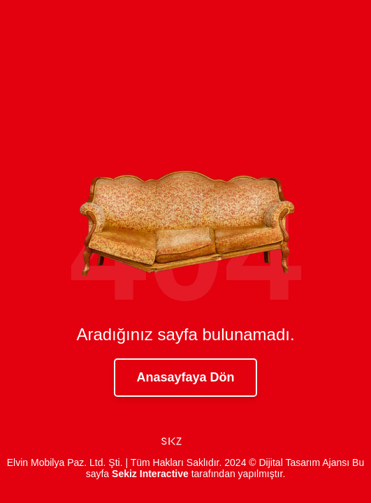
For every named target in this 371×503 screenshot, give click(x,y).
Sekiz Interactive (150, 473)
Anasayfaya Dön (185, 377)
